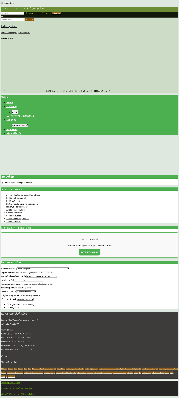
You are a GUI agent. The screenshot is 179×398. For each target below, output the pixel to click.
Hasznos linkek (20, 125)
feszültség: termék (9, 288)
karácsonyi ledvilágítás (117, 369)
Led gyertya (163, 369)
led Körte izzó (28, 373)
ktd (140, 369)
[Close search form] (2, 16)
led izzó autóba (12, 373)
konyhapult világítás (132, 369)
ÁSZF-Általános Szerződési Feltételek (16, 388)
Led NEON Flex (13, 201)
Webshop (11, 106)
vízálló (3, 376)
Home (9, 102)
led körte (20, 373)
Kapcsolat (11, 129)
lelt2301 (65, 373)
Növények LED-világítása (20, 115)
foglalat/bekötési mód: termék (13, 272)
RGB (167, 373)
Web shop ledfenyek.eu (10, 382)
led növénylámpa (49, 373)
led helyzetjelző (172, 369)
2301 (25, 369)
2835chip (35, 369)
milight (14, 307)
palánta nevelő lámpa (158, 373)
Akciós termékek (13, 222)
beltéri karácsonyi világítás (47, 369)
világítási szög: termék (10, 295)
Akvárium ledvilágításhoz (17, 219)
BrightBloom (61, 369)
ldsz (143, 369)
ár (6, 376)
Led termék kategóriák (16, 198)
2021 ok (10, 369)
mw (106, 373)
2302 (29, 369)
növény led (137, 373)
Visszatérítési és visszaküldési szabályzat (18, 394)
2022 (15, 369)
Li (73, 373)
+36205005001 (11, 8)
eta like (87, 369)
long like (77, 373)
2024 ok (20, 369)
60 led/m (4, 369)
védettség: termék (8, 299)
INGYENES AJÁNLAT (89, 252)
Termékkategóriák (8, 269)
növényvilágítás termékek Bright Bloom (23, 195)
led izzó (3, 373)
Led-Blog (11, 119)
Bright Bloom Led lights (22, 304)
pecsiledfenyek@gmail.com (34, 8)
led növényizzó (38, 373)
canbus (68, 369)
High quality (94, 369)
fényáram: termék (8, 291)
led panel (59, 373)
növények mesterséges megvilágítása (121, 373)
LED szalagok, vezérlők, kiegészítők (22, 204)
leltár (70, 373)
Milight (102, 373)
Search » (56, 13)
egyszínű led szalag (77, 369)
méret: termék (7, 280)
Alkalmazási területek (15, 210)
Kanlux (106, 369)
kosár (15, 112)
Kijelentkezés (13, 133)
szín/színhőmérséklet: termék (13, 276)
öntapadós (11, 376)
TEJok (172, 373)
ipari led (101, 369)
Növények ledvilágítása (16, 207)
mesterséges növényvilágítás (90, 373)
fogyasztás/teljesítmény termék (14, 284)
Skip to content (7, 3)
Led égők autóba (13, 216)
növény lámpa (146, 373)
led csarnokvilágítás (151, 369)
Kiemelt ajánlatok (14, 213)
